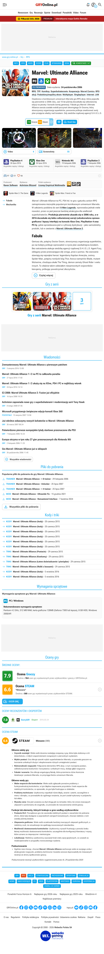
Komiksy (46, 92)
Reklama (81, 917)
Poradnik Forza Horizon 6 (19, 894)
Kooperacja (74, 92)
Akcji (30, 876)
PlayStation (52, 882)
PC (34, 882)
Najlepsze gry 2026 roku (45, 894)
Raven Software (11, 186)
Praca (97, 917)
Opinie (47, 12)
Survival (76, 882)
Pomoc (56, 922)
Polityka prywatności (50, 917)
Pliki (46, 63)
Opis (23, 63)
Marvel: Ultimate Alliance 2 (69, 229)
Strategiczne (42, 876)
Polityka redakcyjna (30, 917)
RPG (28, 57)
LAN (97, 95)
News (30, 63)
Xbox (41, 882)
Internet (90, 95)
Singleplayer (80, 95)
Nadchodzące (24, 882)
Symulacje (84, 876)
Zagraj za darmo (52, 886)
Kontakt (48, 922)
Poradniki (67, 12)
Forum (83, 12)
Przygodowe (57, 876)
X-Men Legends (68, 208)
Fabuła (9, 201)
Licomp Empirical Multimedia (51, 186)
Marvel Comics (88, 92)
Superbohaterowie (59, 92)
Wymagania (56, 63)
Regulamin (15, 917)
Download (56, 12)
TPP (38, 92)
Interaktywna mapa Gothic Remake (71, 18)
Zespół (90, 917)
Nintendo (65, 882)
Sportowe (70, 876)
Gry (31, 12)
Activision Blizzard (28, 186)
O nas (6, 917)
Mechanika (11, 205)
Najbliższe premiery (52, 899)
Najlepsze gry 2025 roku (71, 894)
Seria (67, 63)
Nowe (11, 882)
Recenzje (38, 12)
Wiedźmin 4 (90, 894)
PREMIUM (47, 18)
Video (76, 12)
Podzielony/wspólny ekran (49, 95)
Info (16, 63)
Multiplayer (68, 95)
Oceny (38, 63)
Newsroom (23, 12)
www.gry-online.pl (10, 57)
